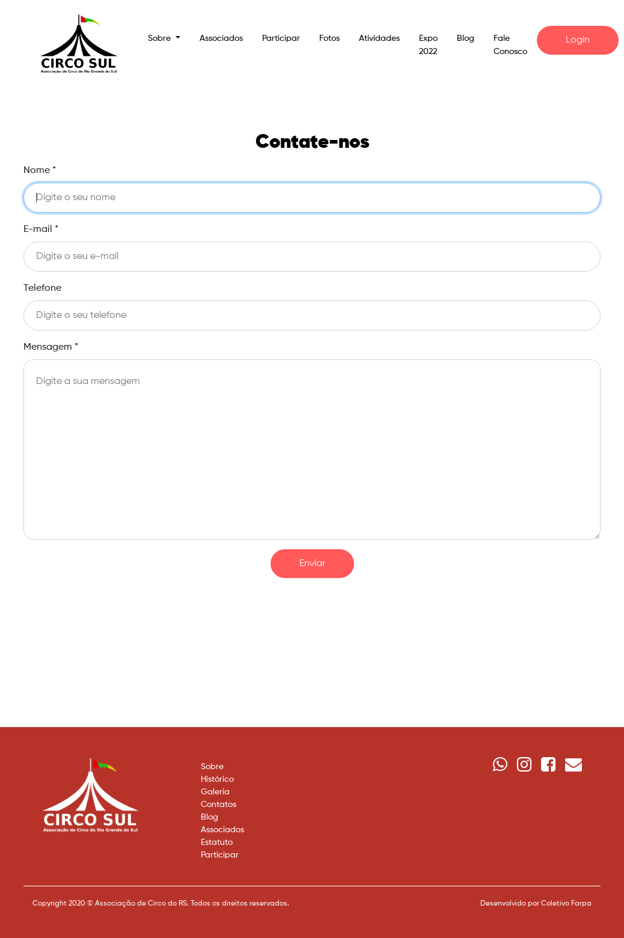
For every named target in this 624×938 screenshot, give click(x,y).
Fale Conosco (510, 45)
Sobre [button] (160, 38)
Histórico (217, 779)
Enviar (312, 563)
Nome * (39, 170)
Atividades (379, 38)
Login (578, 40)
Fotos (329, 38)
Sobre (212, 767)
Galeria (215, 792)
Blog (465, 38)
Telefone (42, 288)
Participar (281, 38)
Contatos (218, 804)
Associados (221, 38)
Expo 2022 (428, 45)
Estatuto (217, 842)
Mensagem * (50, 347)
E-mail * (40, 229)
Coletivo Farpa (566, 903)
